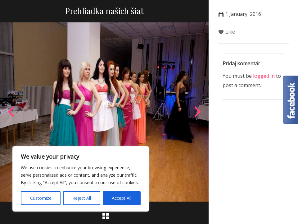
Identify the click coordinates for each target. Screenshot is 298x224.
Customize (41, 198)
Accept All (121, 198)
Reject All (81, 198)
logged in (264, 75)
